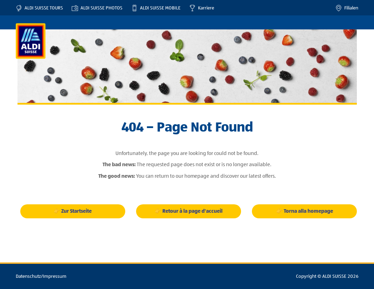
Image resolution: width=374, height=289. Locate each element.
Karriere (201, 8)
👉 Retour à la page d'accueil (189, 211)
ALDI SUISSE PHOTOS (97, 8)
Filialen (347, 8)
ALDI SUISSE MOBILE (156, 8)
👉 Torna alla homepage (304, 211)
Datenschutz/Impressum (41, 276)
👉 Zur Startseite (73, 211)
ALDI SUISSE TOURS (39, 8)
